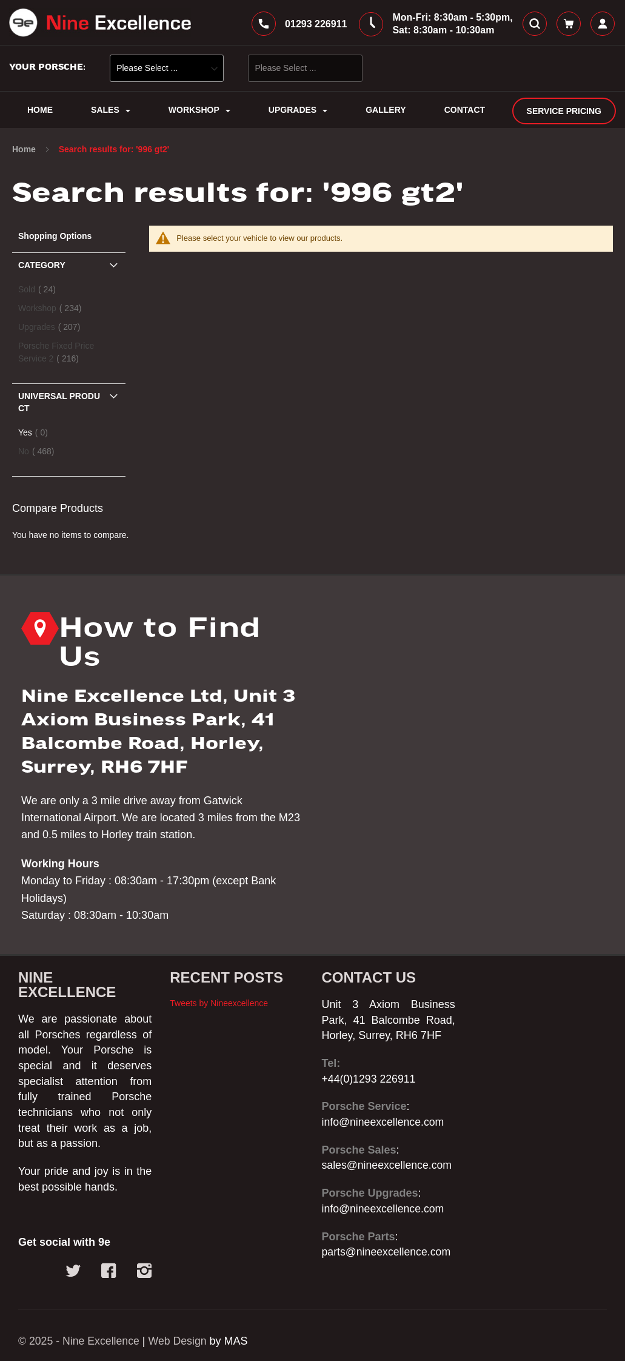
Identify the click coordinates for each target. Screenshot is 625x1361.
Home (25, 151)
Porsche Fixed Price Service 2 (56, 354)
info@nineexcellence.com (384, 1122)
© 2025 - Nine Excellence (79, 1341)
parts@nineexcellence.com (387, 1252)
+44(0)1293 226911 (370, 1079)
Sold (40, 291)
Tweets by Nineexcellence (219, 1003)
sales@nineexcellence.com (388, 1165)
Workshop (53, 310)
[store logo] (100, 23)
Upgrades (52, 329)
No (40, 453)
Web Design (180, 1341)
